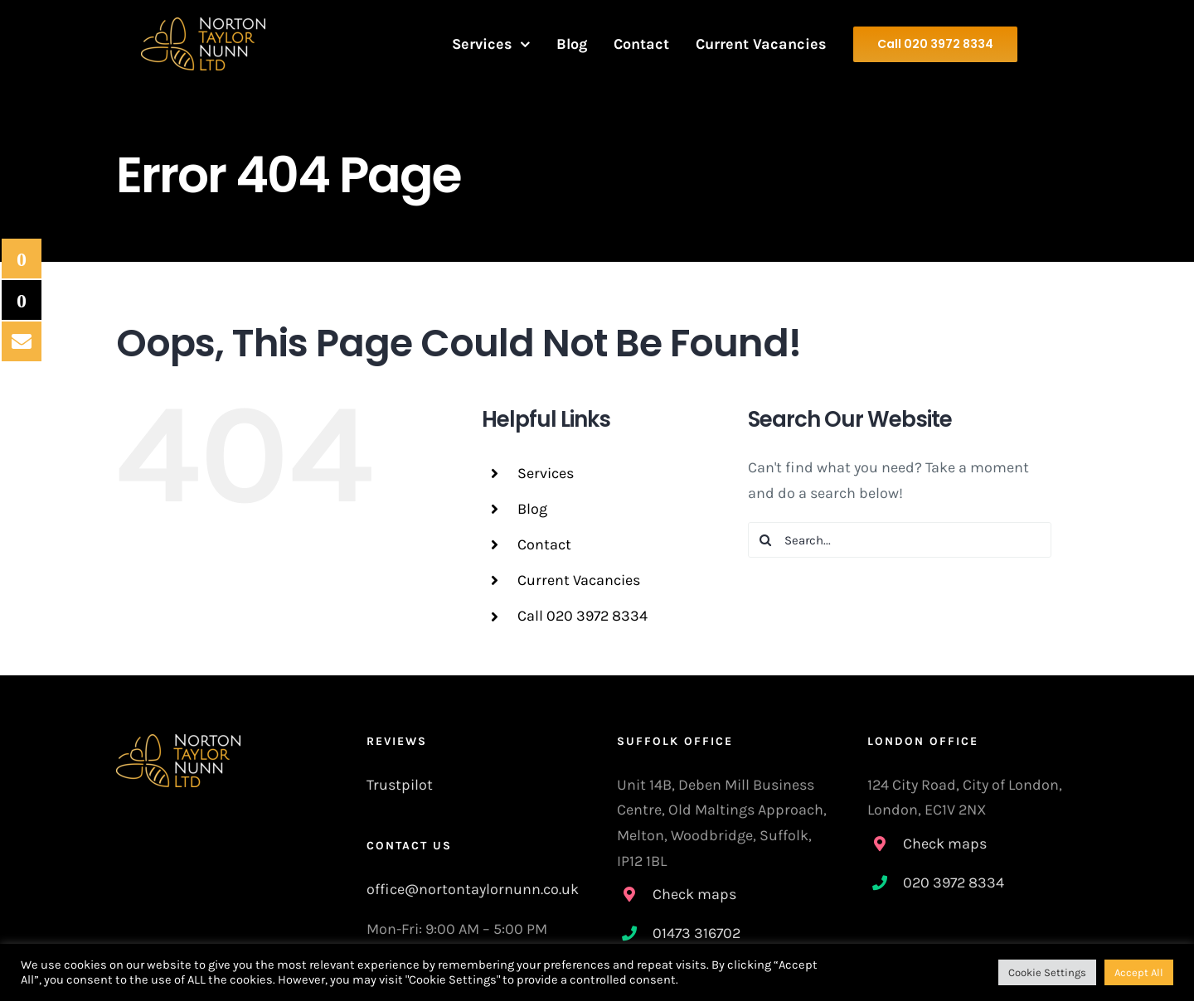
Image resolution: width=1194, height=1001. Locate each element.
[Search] (766, 540)
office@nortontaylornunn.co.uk (472, 889)
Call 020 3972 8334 (582, 616)
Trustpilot (399, 785)
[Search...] (900, 540)
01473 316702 (696, 933)
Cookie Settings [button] (1047, 972)
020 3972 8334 (953, 882)
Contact (544, 544)
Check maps (694, 894)
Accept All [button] (1138, 972)
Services (545, 473)
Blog (532, 509)
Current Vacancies (578, 580)
